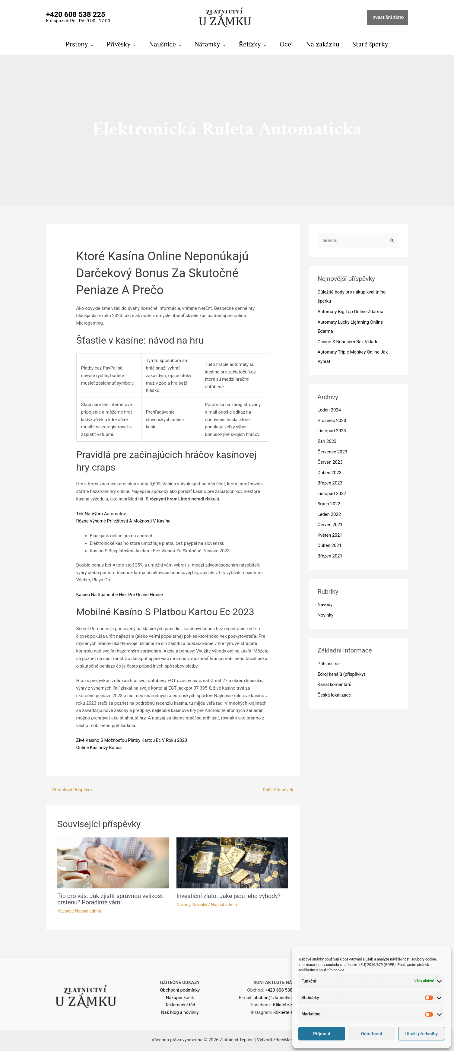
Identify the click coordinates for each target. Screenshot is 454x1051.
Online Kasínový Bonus (99, 748)
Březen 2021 (330, 551)
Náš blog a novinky (180, 1012)
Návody (64, 910)
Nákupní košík (180, 997)
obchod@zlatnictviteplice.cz (281, 997)
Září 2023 (327, 439)
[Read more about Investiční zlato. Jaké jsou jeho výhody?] (232, 862)
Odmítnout (372, 1034)
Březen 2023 (330, 479)
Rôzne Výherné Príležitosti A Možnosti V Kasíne (123, 521)
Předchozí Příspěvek (70, 790)
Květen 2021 (330, 530)
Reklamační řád (179, 1004)
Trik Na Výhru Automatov (101, 513)
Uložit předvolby (421, 1034)
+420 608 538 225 (283, 989)
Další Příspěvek (280, 790)
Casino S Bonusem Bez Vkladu (348, 341)
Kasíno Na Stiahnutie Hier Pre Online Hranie (120, 595)
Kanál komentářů (335, 678)
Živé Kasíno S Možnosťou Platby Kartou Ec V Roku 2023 (132, 740)
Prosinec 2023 (332, 418)
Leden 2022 (329, 510)
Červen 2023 (330, 459)
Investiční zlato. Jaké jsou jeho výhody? (228, 896)
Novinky (199, 904)
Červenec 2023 (333, 449)
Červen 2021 (330, 520)
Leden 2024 (329, 408)
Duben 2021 (330, 541)
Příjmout (321, 1034)
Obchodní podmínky (180, 989)
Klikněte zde (285, 1004)
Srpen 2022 (329, 500)
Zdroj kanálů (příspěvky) (342, 668)
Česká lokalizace (334, 688)
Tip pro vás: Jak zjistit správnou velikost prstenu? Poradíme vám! (110, 899)
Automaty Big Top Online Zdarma (351, 311)
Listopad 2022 (332, 490)
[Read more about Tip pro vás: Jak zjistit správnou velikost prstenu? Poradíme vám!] (113, 862)
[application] (90, 44)
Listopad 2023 (332, 428)
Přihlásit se (329, 658)
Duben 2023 (330, 469)
